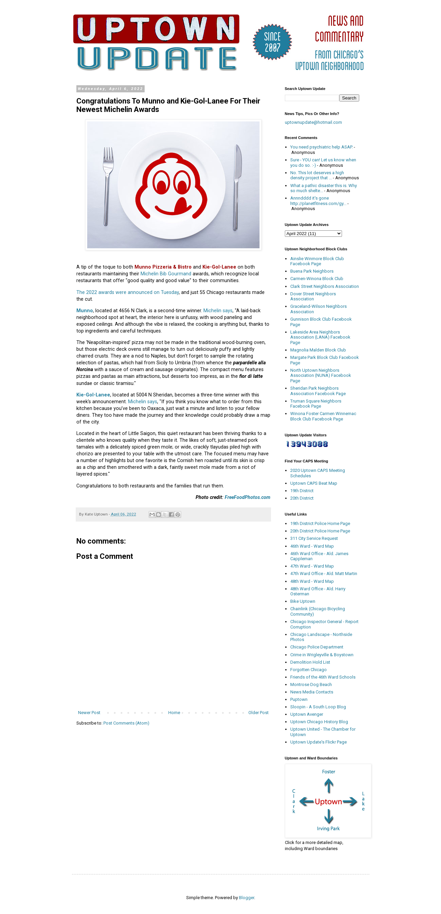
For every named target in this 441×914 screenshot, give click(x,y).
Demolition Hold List (310, 662)
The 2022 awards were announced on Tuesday (127, 292)
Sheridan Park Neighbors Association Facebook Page (318, 391)
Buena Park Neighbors (312, 271)
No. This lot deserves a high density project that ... (317, 175)
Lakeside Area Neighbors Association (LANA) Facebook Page (320, 337)
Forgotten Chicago (308, 669)
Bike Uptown (302, 601)
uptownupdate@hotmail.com (313, 122)
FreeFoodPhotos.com (247, 497)
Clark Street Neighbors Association (324, 286)
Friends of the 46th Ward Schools (323, 677)
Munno (84, 310)
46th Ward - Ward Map (312, 546)
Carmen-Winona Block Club (316, 278)
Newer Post (89, 712)
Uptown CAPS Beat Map (313, 483)
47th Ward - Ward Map (312, 566)
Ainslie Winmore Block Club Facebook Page (317, 261)
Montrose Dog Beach (311, 684)
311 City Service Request (314, 538)
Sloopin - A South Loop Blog (318, 706)
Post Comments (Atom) (126, 723)
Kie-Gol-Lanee (93, 394)
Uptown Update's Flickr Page (318, 742)
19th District (302, 490)
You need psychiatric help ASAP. (321, 147)
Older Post (258, 712)
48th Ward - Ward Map (312, 581)
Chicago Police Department (316, 646)
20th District (302, 498)
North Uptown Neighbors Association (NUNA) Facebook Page (320, 375)
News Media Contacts (311, 691)
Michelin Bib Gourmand (166, 273)
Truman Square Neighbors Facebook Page (315, 403)
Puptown (299, 699)
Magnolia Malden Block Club (318, 349)
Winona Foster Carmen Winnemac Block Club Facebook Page (323, 416)
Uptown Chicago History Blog (319, 721)
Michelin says (217, 310)
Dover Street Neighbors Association (313, 296)
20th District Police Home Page (320, 530)
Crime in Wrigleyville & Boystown (321, 654)
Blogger (246, 897)
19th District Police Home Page (320, 523)
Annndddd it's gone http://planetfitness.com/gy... (318, 201)
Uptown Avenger (306, 714)
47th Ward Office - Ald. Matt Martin (323, 573)
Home (174, 712)
